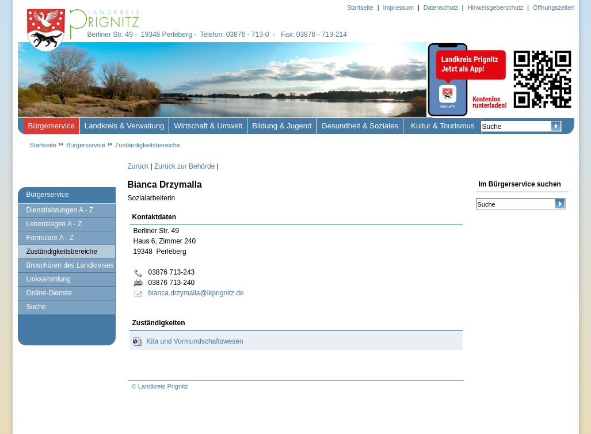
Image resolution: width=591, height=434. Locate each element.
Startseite (43, 145)
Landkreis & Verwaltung (125, 125)
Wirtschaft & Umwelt (208, 125)
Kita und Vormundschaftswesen (195, 341)
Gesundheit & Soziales (360, 125)
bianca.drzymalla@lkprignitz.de (196, 293)
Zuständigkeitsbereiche (147, 145)
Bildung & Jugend (281, 125)
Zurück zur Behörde (184, 166)
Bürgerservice (51, 125)
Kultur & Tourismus (442, 125)
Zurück (138, 166)
